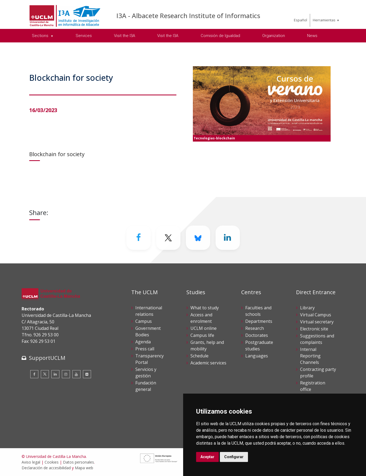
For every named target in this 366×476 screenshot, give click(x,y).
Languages (256, 356)
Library (307, 308)
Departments (258, 321)
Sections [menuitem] (40, 35)
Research (254, 328)
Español (300, 20)
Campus (143, 321)
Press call (144, 349)
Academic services (208, 363)
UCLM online (203, 328)
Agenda (143, 342)
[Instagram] (66, 374)
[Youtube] (76, 374)
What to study (204, 308)
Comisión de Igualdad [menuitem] (220, 35)
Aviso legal (31, 462)
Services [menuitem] (84, 35)
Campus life (202, 335)
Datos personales (78, 462)
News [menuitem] (312, 35)
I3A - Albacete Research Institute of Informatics (188, 15)
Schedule (199, 356)
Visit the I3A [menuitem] (124, 35)
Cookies (52, 462)
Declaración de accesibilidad (46, 467)
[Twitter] (168, 238)
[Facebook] (138, 238)
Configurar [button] (234, 457)
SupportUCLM (47, 357)
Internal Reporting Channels (310, 355)
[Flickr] (87, 374)
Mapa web (84, 467)
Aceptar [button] (207, 457)
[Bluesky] (198, 238)
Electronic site (314, 329)
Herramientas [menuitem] (324, 20)
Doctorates (256, 335)
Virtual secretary (317, 322)
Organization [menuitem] (273, 35)
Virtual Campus (315, 315)
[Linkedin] (228, 238)
